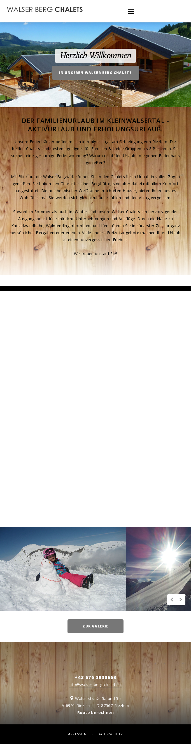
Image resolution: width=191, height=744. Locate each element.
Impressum (76, 734)
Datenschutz (110, 734)
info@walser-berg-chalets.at (95, 684)
